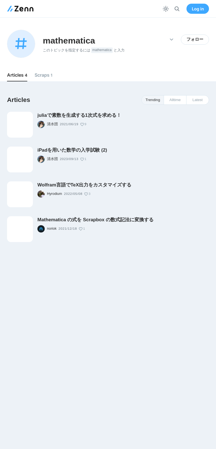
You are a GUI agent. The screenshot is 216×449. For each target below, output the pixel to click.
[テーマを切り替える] (165, 8)
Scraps (44, 75)
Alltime (175, 100)
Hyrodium (54, 194)
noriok (52, 229)
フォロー (194, 39)
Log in (198, 9)
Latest (197, 100)
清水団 (52, 124)
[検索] (177, 9)
